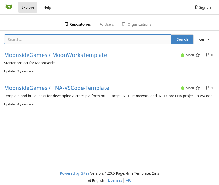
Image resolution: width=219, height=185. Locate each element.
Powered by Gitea (74, 173)
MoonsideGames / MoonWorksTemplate (55, 55)
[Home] (8, 7)
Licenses (115, 180)
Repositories (77, 24)
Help (47, 7)
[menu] (204, 39)
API (128, 180)
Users (106, 24)
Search (182, 39)
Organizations (136, 24)
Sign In (203, 7)
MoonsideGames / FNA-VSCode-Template (56, 88)
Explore (28, 7)
